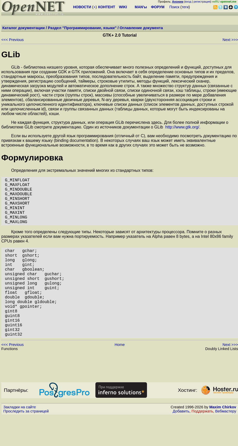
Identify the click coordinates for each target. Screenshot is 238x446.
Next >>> (230, 40)
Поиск (174, 7)
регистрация (202, 1)
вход (188, 1)
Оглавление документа (141, 28)
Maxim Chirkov (222, 437)
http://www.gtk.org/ (182, 127)
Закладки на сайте (19, 437)
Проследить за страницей (26, 441)
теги (185, 7)
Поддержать (202, 441)
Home (119, 374)
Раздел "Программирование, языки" (82, 28)
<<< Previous (12, 40)
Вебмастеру (225, 441)
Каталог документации (23, 28)
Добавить (181, 441)
